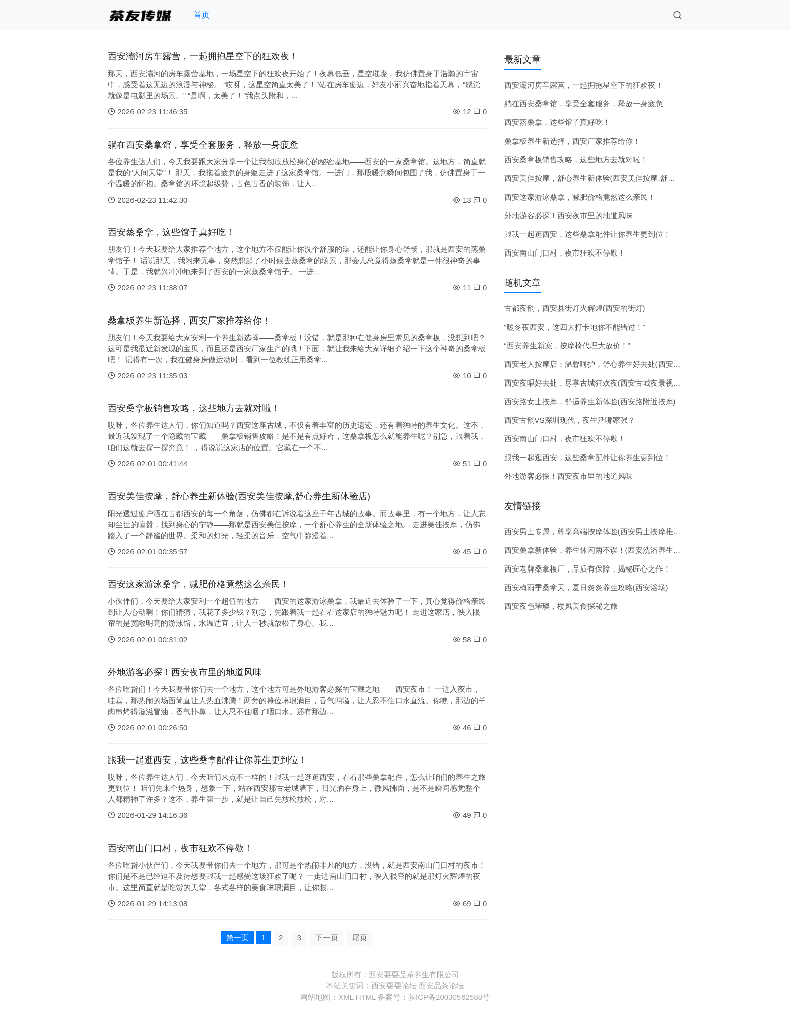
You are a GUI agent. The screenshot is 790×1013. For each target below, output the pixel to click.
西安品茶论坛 (441, 985)
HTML (366, 997)
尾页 (359, 937)
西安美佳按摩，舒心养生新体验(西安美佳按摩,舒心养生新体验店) (239, 496)
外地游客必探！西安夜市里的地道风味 (185, 672)
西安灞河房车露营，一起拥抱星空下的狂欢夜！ (203, 56)
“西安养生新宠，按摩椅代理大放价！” (567, 345)
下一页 (326, 937)
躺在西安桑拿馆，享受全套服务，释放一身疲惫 (203, 145)
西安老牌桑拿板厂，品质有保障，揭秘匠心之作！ (587, 568)
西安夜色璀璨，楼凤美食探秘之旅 (561, 606)
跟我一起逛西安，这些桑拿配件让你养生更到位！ (207, 760)
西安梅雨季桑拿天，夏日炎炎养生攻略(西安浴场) (586, 587)
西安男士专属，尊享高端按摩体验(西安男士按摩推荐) (593, 531)
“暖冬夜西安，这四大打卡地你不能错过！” (574, 327)
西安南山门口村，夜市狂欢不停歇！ (180, 848)
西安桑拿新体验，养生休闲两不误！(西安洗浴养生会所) (597, 550)
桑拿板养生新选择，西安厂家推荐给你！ (189, 320)
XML (345, 997)
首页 (201, 15)
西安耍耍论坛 (394, 985)
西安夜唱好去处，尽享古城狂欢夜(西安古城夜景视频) (593, 382)
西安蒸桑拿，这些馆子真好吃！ (171, 232)
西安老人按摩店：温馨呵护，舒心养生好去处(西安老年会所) (605, 364)
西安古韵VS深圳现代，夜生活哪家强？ (569, 420)
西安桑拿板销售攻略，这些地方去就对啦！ (194, 408)
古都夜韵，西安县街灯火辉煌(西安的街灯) (574, 308)
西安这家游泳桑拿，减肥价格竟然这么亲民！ (198, 584)
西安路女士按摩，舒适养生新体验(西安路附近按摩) (590, 401)
